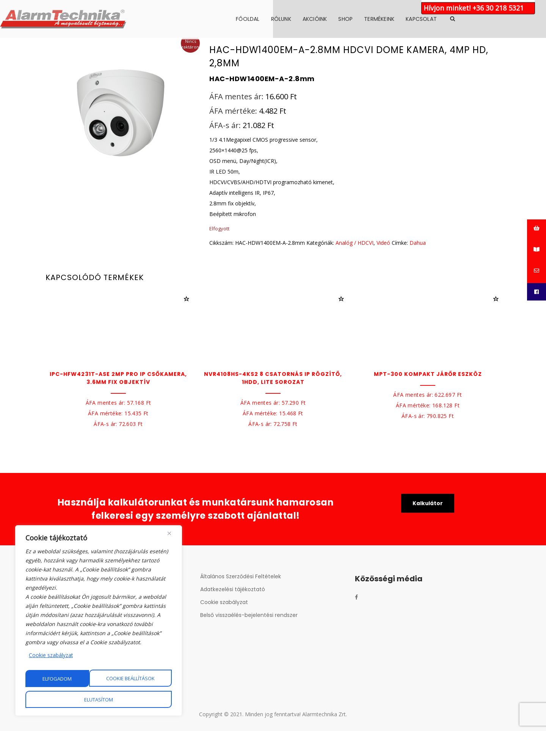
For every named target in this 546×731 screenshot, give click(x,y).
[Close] (169, 534)
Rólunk (327, 19)
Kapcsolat (466, 19)
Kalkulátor (428, 503)
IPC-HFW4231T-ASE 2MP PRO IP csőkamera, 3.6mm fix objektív (118, 378)
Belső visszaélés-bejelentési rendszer (249, 615)
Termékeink (425, 19)
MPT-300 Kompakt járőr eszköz (428, 374)
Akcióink (360, 19)
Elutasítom (140, 678)
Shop (391, 19)
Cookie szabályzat (51, 655)
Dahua (418, 242)
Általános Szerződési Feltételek (240, 576)
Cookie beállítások (67, 678)
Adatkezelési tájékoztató (232, 589)
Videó (383, 242)
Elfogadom (98, 699)
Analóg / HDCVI (354, 242)
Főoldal (293, 19)
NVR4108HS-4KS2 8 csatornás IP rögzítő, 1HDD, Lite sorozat (273, 378)
